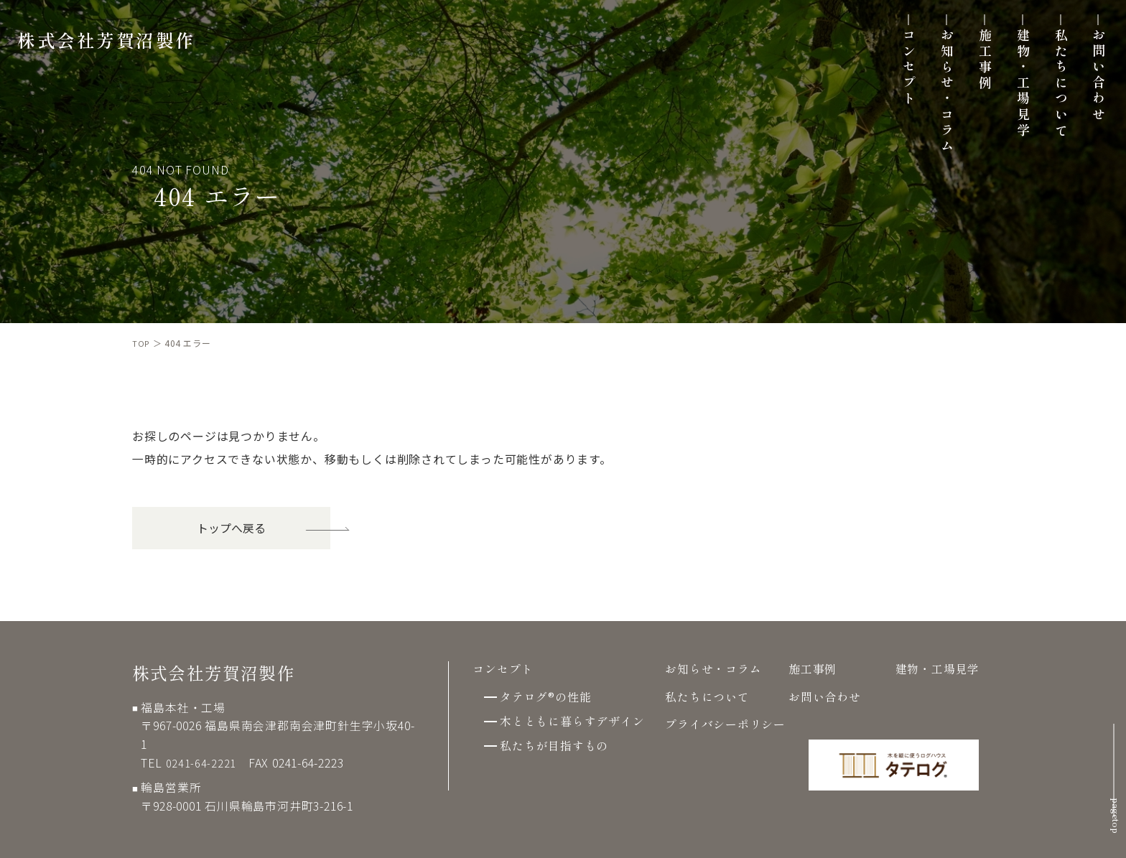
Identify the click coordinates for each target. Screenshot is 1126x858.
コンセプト (899, 76)
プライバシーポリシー (725, 724)
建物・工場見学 (1013, 92)
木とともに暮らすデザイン (572, 721)
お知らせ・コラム (937, 100)
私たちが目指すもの (554, 745)
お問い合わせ (1089, 84)
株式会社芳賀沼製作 (115, 47)
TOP (141, 343)
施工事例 (975, 69)
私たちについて (1051, 92)
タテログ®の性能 (545, 697)
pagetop (1112, 800)
